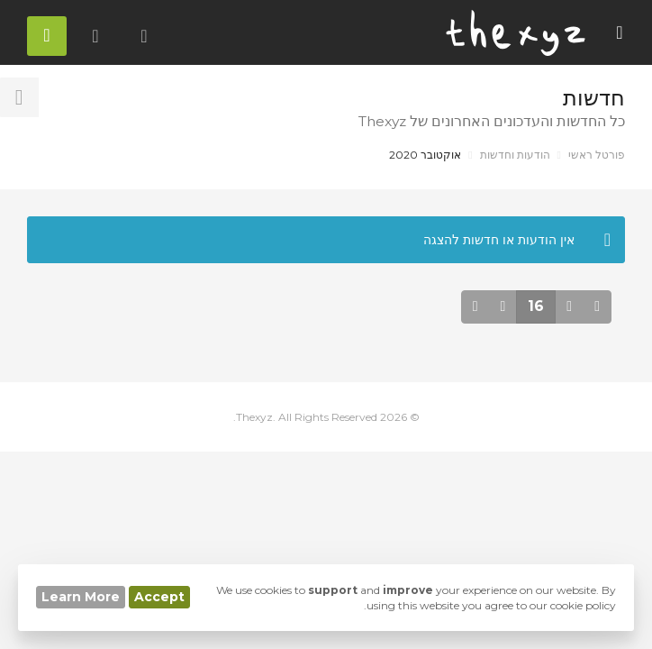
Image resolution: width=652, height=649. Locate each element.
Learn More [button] (80, 597)
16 (536, 306)
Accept (159, 597)
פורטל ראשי (596, 154)
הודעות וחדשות (515, 154)
